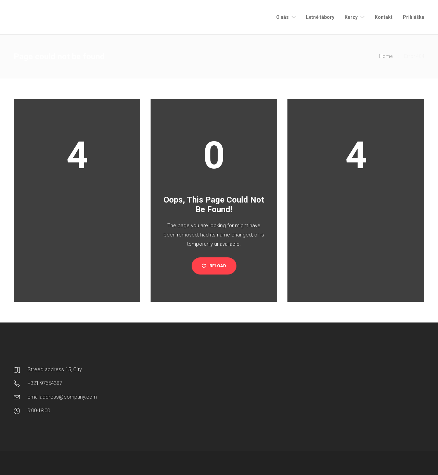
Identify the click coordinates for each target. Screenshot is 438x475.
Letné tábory (320, 17)
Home (385, 56)
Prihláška (413, 17)
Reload (214, 265)
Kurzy (351, 17)
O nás (282, 17)
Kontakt (383, 17)
